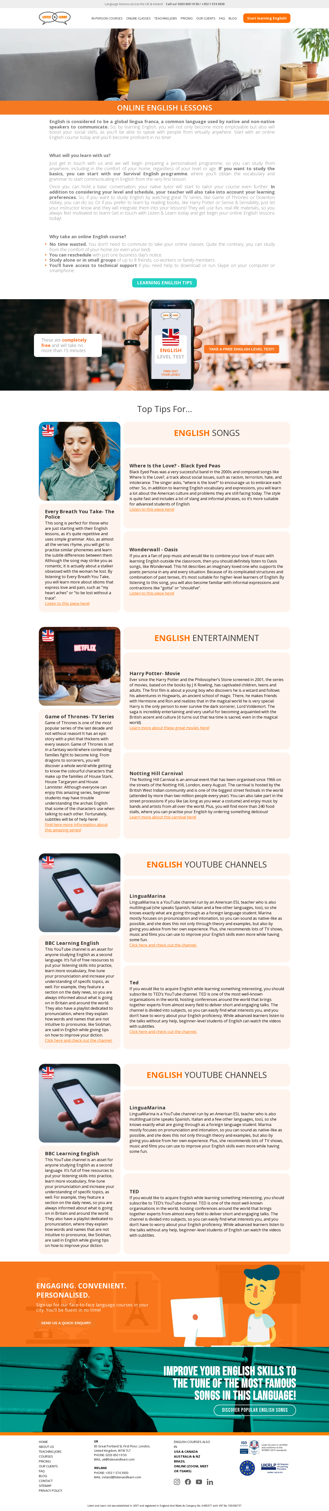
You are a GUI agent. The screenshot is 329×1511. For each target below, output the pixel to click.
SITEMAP (45, 1485)
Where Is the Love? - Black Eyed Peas (174, 465)
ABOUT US (46, 1446)
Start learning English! (267, 18)
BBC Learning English (72, 943)
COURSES (46, 1456)
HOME (43, 1442)
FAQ (222, 18)
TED (134, 1191)
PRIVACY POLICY (50, 1490)
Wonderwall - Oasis (153, 549)
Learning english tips (164, 283)
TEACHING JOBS (165, 18)
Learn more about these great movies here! (169, 728)
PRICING (187, 18)
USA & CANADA (186, 1451)
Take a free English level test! (242, 349)
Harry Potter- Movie (154, 673)
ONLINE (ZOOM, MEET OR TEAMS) (191, 1468)
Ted (134, 982)
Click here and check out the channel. (78, 1040)
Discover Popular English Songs (255, 1410)
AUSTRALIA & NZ (187, 1456)
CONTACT (46, 1481)
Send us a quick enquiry (66, 1323)
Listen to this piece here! (67, 603)
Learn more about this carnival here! (162, 817)
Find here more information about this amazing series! (76, 827)
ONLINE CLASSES (138, 18)
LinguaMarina (147, 896)
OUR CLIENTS (205, 18)
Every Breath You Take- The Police (79, 514)
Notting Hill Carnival (156, 773)
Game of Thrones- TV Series (79, 716)
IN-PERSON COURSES (107, 18)
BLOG (233, 18)
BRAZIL (179, 1461)
